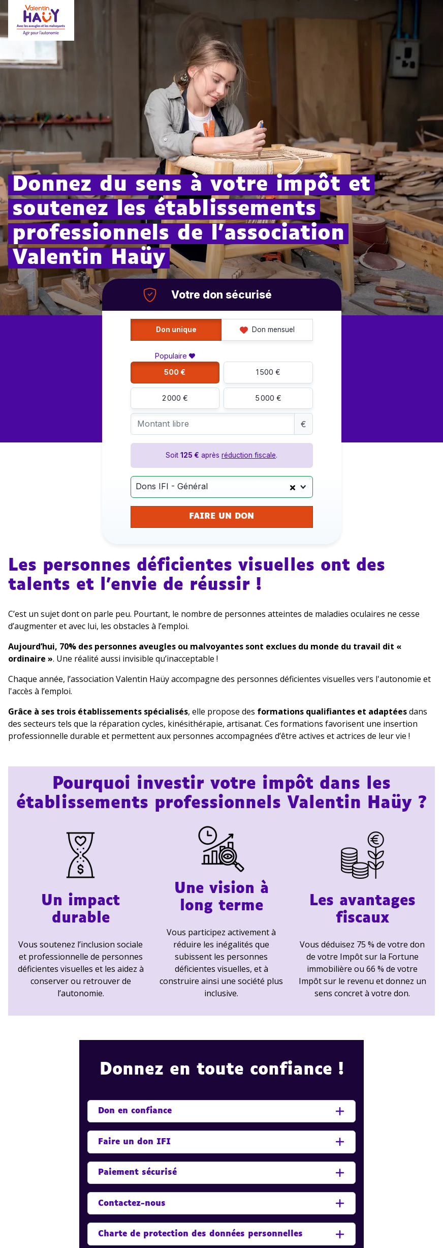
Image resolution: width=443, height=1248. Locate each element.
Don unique (176, 329)
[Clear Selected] (292, 487)
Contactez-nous (132, 1203)
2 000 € (175, 398)
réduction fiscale (249, 455)
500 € (174, 372)
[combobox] (222, 487)
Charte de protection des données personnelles (200, 1234)
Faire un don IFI (134, 1142)
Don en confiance (135, 1111)
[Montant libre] (213, 424)
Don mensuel (267, 329)
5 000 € (268, 398)
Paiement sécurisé (137, 1172)
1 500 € (268, 372)
